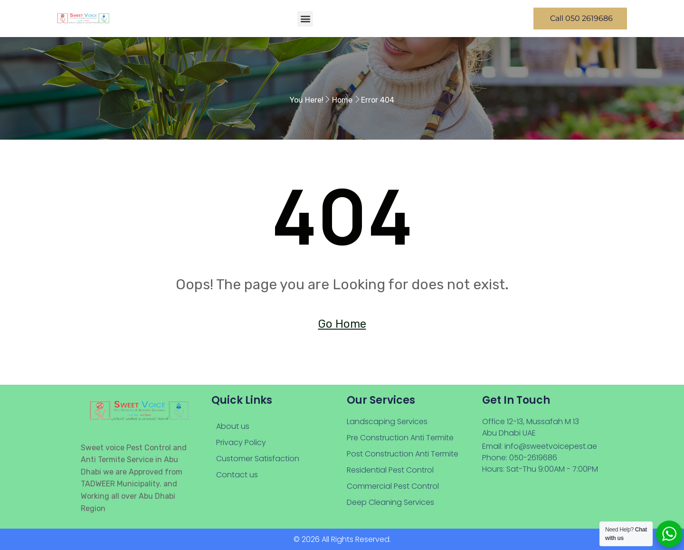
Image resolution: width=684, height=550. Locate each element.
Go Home (342, 324)
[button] (305, 19)
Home (342, 99)
